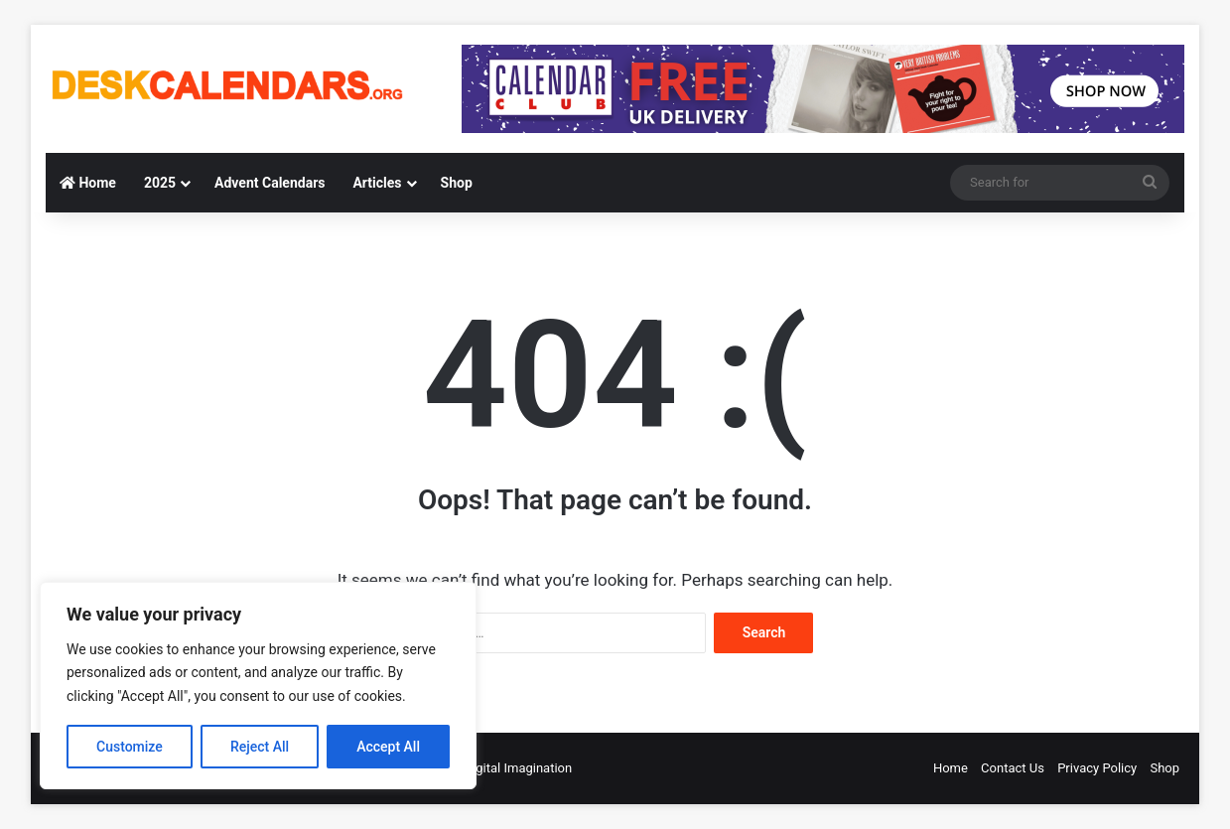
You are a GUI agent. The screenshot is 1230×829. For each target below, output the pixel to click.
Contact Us (1012, 767)
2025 (160, 183)
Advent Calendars (269, 183)
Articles (376, 183)
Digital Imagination (519, 767)
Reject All (259, 747)
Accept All (388, 747)
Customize (129, 747)
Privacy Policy (1097, 767)
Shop (457, 183)
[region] (258, 685)
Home (88, 183)
